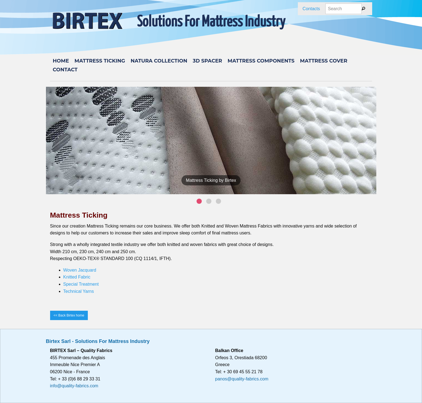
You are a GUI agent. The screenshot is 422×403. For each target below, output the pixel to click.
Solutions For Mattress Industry (211, 22)
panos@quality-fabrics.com (241, 379)
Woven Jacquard (79, 270)
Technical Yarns (78, 291)
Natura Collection (158, 61)
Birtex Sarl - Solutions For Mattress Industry (98, 341)
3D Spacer (207, 61)
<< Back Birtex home (69, 315)
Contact (65, 70)
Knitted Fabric (77, 277)
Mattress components (261, 61)
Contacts (311, 8)
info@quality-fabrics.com (74, 385)
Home (61, 61)
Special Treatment (81, 284)
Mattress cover (323, 61)
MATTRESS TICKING (100, 61)
